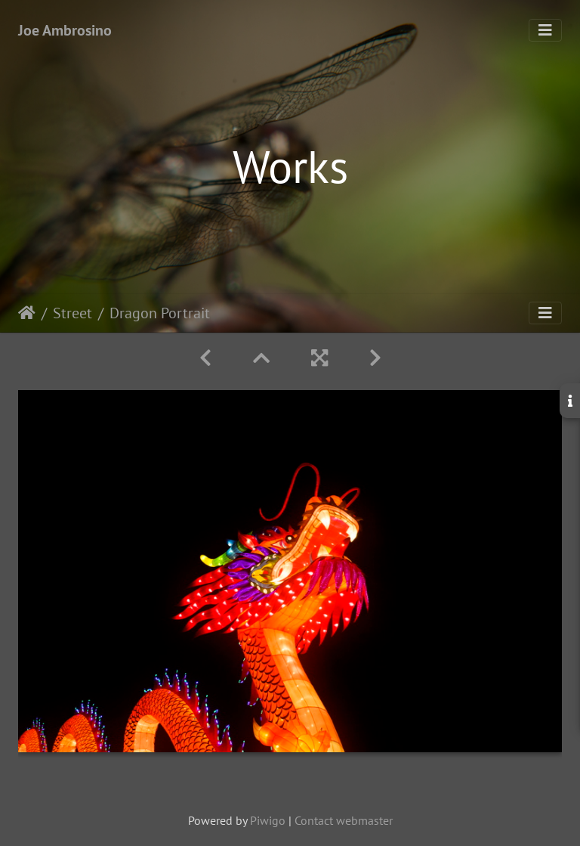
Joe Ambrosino (65, 30)
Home (26, 313)
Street (72, 313)
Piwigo (267, 820)
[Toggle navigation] (545, 30)
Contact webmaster (344, 820)
